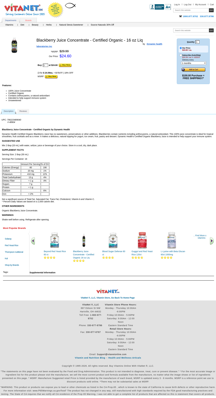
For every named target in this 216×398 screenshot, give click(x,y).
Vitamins (9, 25)
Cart (212, 4)
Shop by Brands (12, 265)
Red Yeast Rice (11, 245)
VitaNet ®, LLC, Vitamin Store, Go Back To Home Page (108, 298)
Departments (10, 20)
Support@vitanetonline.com (111, 354)
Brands (28, 20)
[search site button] (211, 30)
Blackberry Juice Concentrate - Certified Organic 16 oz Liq (83, 254)
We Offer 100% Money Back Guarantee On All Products (55, 10)
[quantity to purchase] (45, 65)
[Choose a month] (193, 63)
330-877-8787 (93, 332)
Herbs (49, 25)
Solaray (8, 238)
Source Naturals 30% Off (102, 25)
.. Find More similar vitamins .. (202, 236)
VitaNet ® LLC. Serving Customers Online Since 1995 (24, 9)
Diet (22, 25)
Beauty (35, 25)
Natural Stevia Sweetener (71, 25)
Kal (6, 258)
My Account (200, 4)
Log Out (187, 4)
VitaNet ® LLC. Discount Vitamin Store (108, 291)
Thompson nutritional (14, 252)
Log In (177, 4)
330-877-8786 (94, 325)
